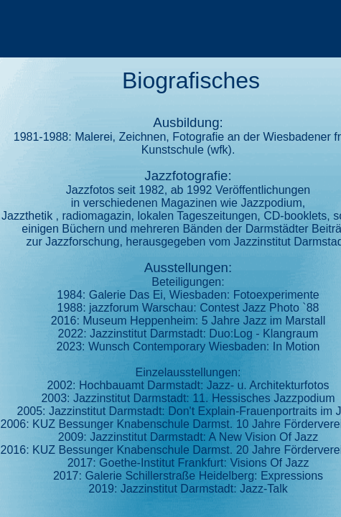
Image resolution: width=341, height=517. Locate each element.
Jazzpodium (271, 203)
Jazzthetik (26, 216)
